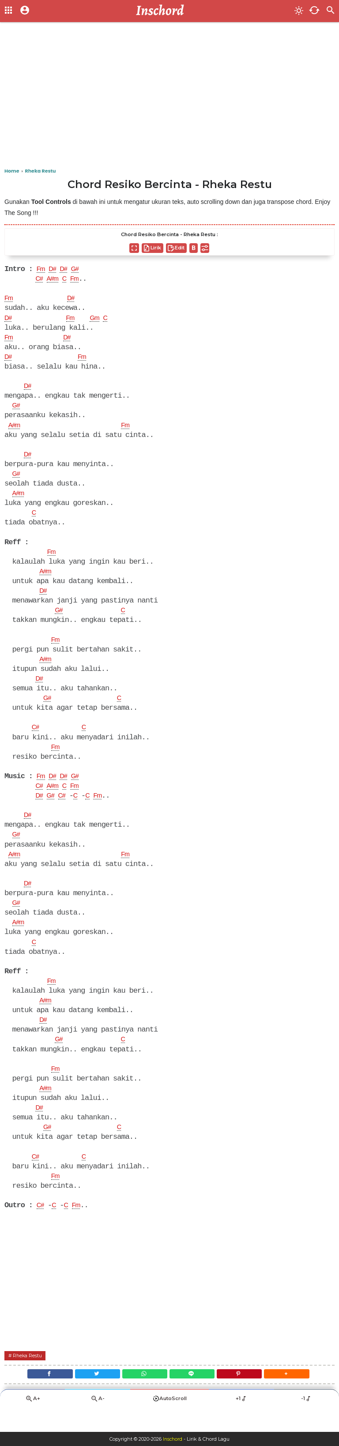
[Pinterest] (246, 1395)
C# (39, 279)
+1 (241, 1422)
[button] (297, 1395)
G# (80, 269)
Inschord (172, 1439)
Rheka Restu (30, 1374)
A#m (55, 279)
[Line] (194, 1395)
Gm (98, 320)
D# (54, 269)
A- (97, 1422)
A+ (33, 1422)
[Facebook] (39, 1395)
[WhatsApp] (142, 1395)
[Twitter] (91, 1395)
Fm (42, 269)
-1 (307, 1422)
